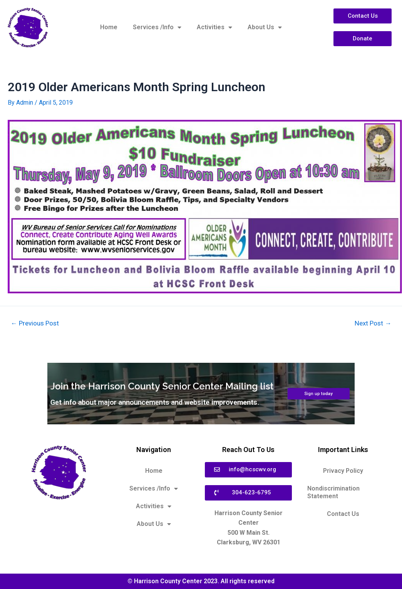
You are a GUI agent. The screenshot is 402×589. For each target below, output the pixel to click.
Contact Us (343, 513)
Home (108, 27)
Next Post (373, 323)
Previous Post (35, 323)
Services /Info (157, 27)
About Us (265, 27)
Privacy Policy (343, 470)
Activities (214, 27)
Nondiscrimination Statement (333, 492)
